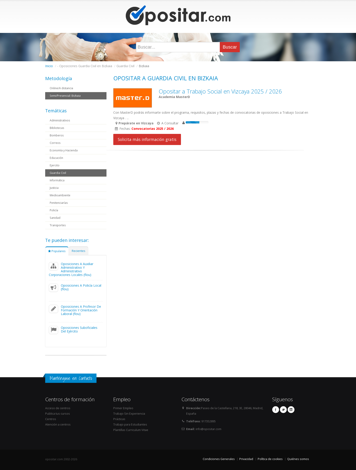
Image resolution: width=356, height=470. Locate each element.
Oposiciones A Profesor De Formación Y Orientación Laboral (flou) (81, 310)
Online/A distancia (62, 88)
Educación (57, 158)
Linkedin (291, 409)
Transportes (58, 225)
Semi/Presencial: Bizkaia (66, 96)
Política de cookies (270, 459)
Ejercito (55, 165)
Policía (54, 210)
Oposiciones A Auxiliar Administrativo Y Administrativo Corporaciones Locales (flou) (71, 269)
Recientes (78, 251)
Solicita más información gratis (147, 139)
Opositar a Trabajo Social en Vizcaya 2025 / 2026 (220, 91)
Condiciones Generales (219, 459)
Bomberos (57, 135)
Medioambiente (60, 195)
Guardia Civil (58, 173)
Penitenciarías (59, 203)
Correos (55, 143)
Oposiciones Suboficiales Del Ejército (79, 329)
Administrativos (60, 120)
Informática (57, 180)
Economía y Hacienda (64, 150)
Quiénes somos (298, 459)
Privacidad (246, 459)
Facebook (275, 409)
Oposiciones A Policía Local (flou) (81, 287)
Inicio (49, 66)
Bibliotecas (57, 128)
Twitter (283, 409)
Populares (57, 251)
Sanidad (55, 218)
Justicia (54, 188)
